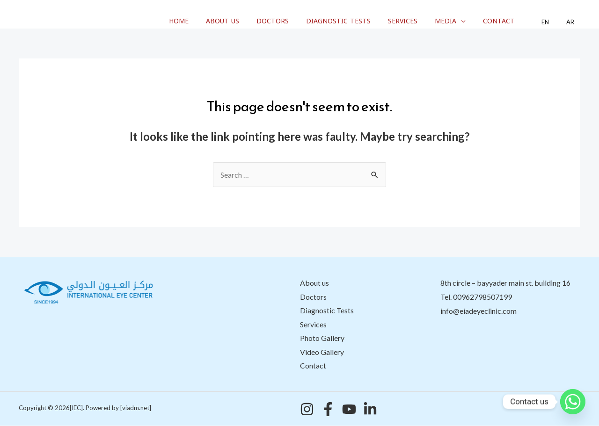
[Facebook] (328, 410)
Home (216, 21)
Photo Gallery (322, 338)
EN (552, 22)
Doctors (301, 21)
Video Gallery (322, 352)
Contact (511, 21)
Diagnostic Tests (362, 21)
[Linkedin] (370, 410)
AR (573, 22)
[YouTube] (349, 410)
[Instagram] (307, 410)
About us (255, 21)
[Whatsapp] (572, 401)
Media (462, 21)
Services (423, 21)
